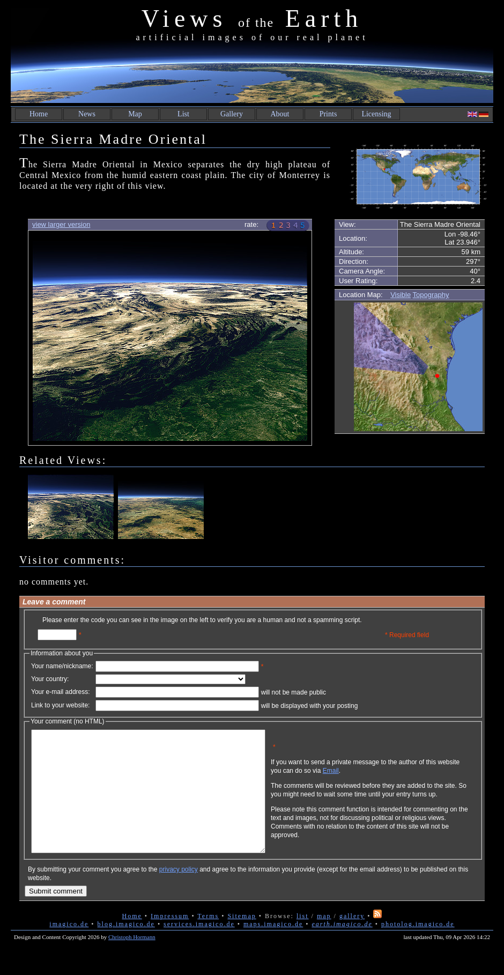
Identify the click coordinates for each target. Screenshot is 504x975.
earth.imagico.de (342, 948)
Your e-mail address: (60, 692)
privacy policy (178, 893)
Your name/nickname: (62, 666)
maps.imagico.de (273, 948)
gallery (352, 940)
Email (382, 778)
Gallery (231, 114)
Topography (431, 295)
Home (38, 114)
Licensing (376, 114)
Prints (328, 114)
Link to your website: (60, 705)
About (280, 114)
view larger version (61, 224)
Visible (400, 295)
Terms (208, 940)
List (183, 114)
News (86, 114)
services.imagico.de (199, 948)
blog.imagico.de (126, 948)
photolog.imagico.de (418, 948)
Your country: (50, 679)
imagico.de (68, 948)
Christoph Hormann (131, 961)
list (303, 940)
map (324, 940)
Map (135, 114)
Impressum (170, 940)
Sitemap (241, 940)
